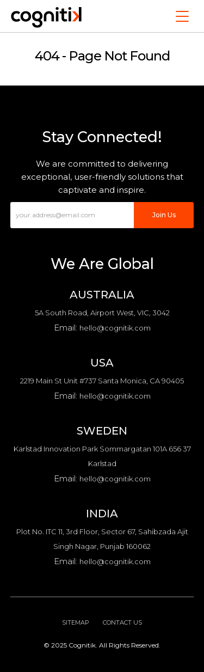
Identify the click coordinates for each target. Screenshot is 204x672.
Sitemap (75, 622)
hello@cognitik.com (115, 327)
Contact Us (122, 622)
